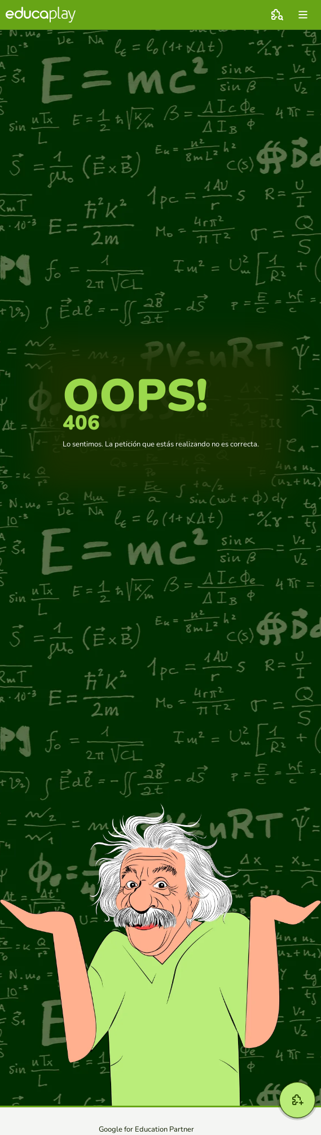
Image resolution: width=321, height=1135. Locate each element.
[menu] (303, 14)
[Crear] (297, 1100)
